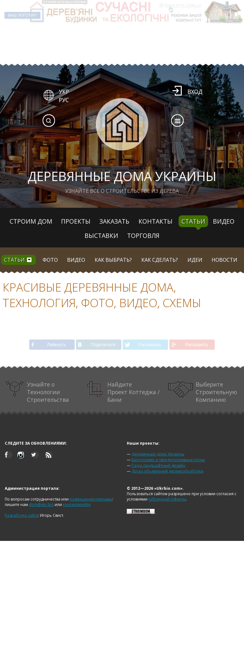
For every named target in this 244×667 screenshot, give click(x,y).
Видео (223, 221)
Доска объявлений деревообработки (167, 471)
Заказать (114, 221)
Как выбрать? (113, 259)
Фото (50, 259)
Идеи (194, 259)
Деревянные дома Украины (158, 454)
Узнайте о (37, 392)
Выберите (202, 392)
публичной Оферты (167, 499)
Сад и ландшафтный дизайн (158, 465)
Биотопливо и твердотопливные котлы (168, 459)
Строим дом (31, 221)
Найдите (123, 392)
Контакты (156, 221)
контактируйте (77, 504)
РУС (64, 100)
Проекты (76, 221)
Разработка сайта (21, 515)
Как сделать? (159, 259)
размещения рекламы (91, 499)
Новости (224, 259)
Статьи (193, 221)
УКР (64, 91)
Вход (194, 91)
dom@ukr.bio (41, 504)
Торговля (143, 235)
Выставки (101, 235)
